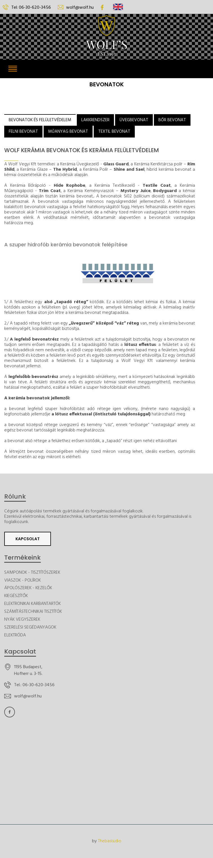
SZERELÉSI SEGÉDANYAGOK (30, 627)
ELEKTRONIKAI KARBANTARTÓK (32, 604)
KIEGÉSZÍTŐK (16, 596)
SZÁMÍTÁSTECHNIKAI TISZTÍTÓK (33, 612)
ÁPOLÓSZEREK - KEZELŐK (28, 588)
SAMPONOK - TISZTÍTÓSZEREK (32, 572)
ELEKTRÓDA (15, 635)
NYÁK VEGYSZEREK (22, 619)
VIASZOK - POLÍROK (22, 580)
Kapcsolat (27, 539)
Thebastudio (109, 841)
